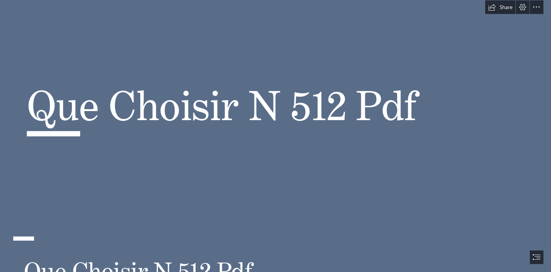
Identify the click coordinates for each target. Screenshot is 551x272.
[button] (500, 7)
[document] (275, 136)
